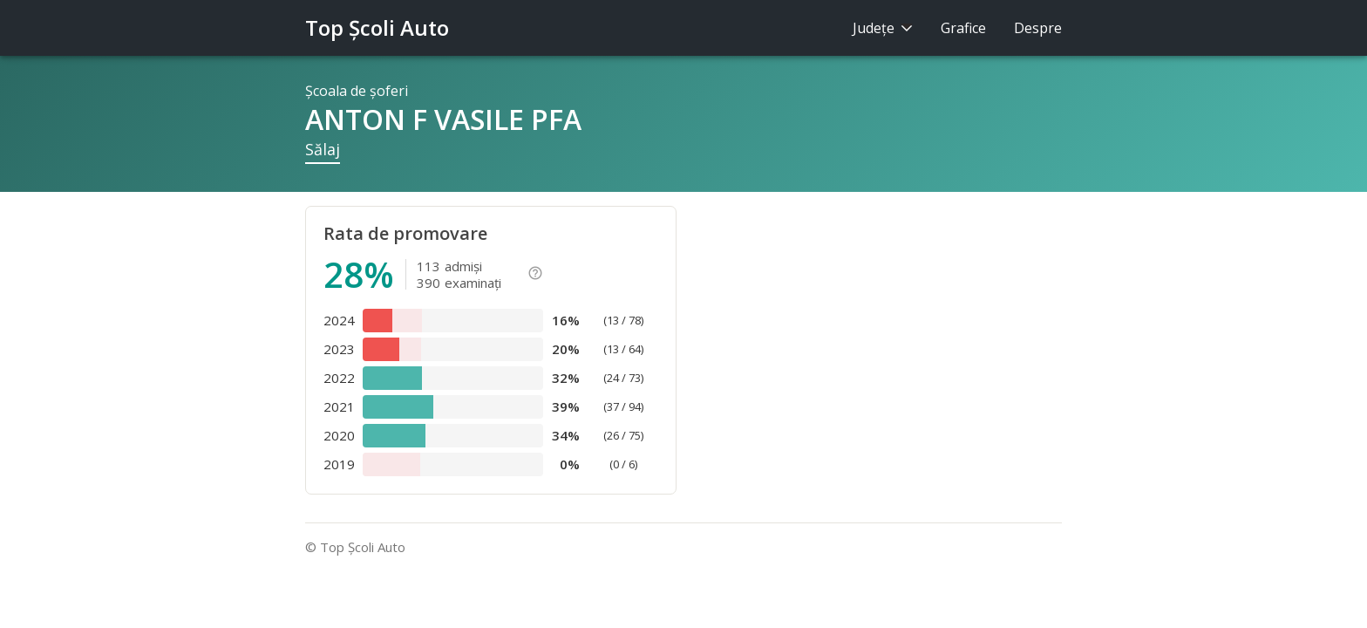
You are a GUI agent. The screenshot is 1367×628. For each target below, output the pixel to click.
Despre (1038, 28)
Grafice (963, 28)
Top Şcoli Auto (377, 27)
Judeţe (883, 28)
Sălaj (322, 149)
